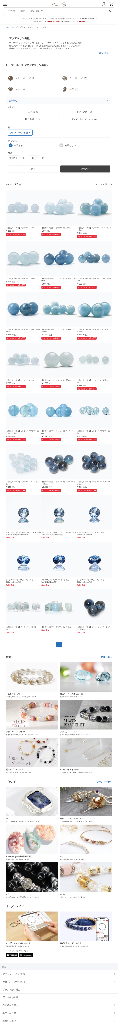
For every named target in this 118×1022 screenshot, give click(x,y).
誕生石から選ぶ (10, 1013)
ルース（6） (17, 89)
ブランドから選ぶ (11, 989)
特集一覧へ (106, 657)
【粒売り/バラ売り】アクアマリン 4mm (20, 380)
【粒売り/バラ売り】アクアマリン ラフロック (57, 627)
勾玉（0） (70, 89)
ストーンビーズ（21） (22, 78)
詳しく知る (104, 53)
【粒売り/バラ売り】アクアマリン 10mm (20, 278)
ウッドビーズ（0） (74, 78)
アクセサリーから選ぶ (14, 974)
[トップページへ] (59, 8)
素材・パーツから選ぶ (14, 982)
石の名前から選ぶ (11, 997)
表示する (16, 145)
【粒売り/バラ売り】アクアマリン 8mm (55, 228)
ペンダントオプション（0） (85, 119)
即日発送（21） (33, 119)
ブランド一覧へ (104, 782)
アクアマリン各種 (20, 132)
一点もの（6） (33, 112)
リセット (32, 169)
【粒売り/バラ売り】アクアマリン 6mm (20, 228)
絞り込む (59, 100)
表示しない (67, 145)
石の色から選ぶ (10, 1005)
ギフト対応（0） (84, 112)
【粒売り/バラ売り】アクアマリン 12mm (56, 380)
